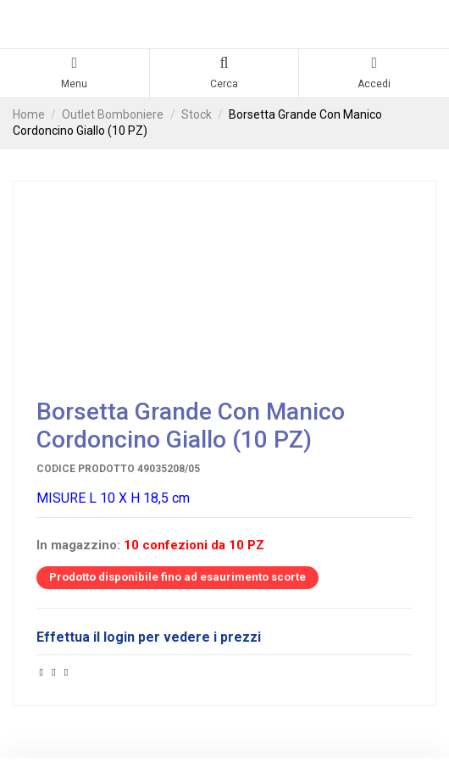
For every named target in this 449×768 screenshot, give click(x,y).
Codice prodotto (85, 469)
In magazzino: (78, 545)
